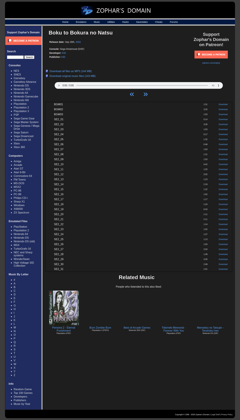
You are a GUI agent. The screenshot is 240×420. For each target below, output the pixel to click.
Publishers (20, 400)
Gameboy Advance (25, 81)
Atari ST (18, 168)
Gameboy (19, 78)
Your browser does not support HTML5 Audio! (139, 84)
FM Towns (20, 179)
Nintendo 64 (21, 92)
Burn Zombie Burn (100, 327)
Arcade (18, 165)
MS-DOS (19, 183)
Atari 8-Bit (19, 172)
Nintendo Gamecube (26, 96)
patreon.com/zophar (211, 63)
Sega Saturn (21, 132)
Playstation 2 (21, 107)
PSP (16, 114)
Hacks (125, 22)
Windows (19, 205)
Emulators (81, 22)
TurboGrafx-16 (22, 139)
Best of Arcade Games (137, 327)
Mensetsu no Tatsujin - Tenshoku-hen (210, 329)
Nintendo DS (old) (24, 241)
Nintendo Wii (21, 100)
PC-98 (17, 194)
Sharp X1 (19, 201)
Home (65, 22)
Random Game (23, 389)
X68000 (18, 209)
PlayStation (20, 226)
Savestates (142, 22)
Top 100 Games (23, 393)
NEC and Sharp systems (23, 254)
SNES (17, 74)
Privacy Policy (226, 415)
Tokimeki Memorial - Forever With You (174, 329)
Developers (20, 396)
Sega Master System (26, 122)
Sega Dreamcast (24, 136)
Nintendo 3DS (22, 89)
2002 (78, 42)
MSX (17, 245)
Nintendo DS (21, 85)
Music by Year (22, 404)
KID (64, 53)
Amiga (17, 161)
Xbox (17, 143)
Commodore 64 (23, 176)
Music (97, 22)
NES (16, 70)
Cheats (158, 22)
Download (223, 104)
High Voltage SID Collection (24, 264)
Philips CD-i (21, 198)
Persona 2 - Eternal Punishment (63, 329)
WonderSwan (22, 259)
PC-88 (17, 190)
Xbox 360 (19, 147)
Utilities (111, 22)
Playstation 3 (21, 111)
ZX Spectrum (21, 212)
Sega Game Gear (24, 118)
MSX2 (17, 187)
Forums (174, 22)
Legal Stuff (215, 415)
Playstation (20, 103)
